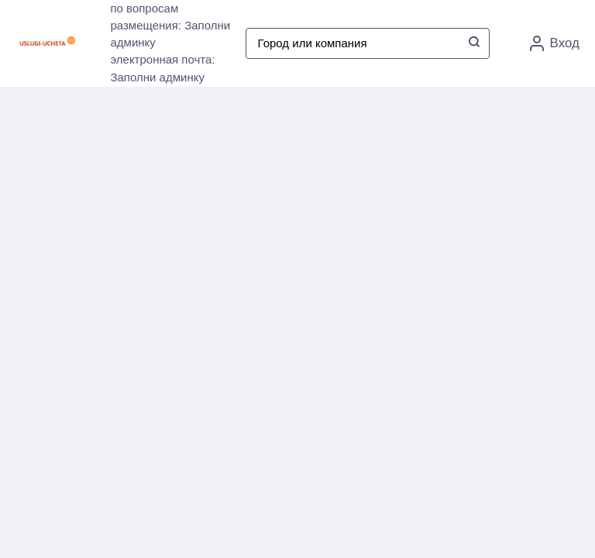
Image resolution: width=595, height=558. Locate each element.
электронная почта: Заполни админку (162, 68)
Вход (555, 43)
